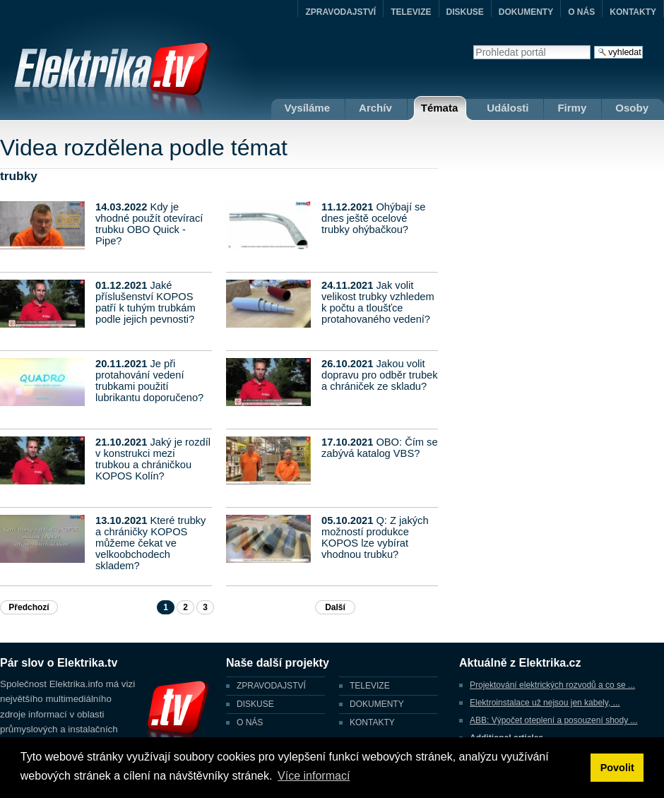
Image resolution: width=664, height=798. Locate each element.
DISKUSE (465, 12)
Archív (375, 108)
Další (335, 607)
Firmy (571, 108)
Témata (439, 108)
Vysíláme (308, 108)
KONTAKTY (633, 12)
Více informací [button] (314, 776)
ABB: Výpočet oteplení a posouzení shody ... (554, 720)
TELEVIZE (411, 12)
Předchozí (28, 607)
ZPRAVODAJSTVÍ (340, 12)
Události (507, 108)
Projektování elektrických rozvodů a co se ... (552, 685)
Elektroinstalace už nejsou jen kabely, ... (545, 703)
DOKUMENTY (526, 12)
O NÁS (581, 12)
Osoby (631, 108)
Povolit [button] (617, 767)
